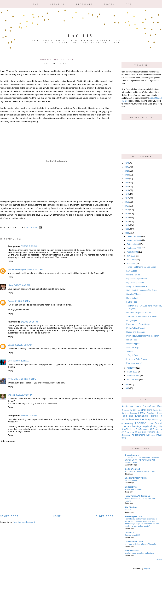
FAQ (129, 4)
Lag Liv (81, 35)
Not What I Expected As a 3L (138, 312)
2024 (127, 171)
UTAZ (124, 438)
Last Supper (131, 271)
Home (35, 4)
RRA (144, 432)
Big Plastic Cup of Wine (136, 279)
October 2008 (133, 244)
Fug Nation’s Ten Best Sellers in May (140, 471)
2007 (127, 384)
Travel (109, 4)
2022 (127, 179)
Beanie (11, 345)
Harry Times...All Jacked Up (137, 496)
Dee (10, 361)
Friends (154, 416)
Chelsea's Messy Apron (136, 478)
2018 (127, 194)
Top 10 (152, 435)
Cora (149, 410)
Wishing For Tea (133, 275)
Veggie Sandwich (132, 480)
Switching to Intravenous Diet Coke (141, 290)
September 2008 (134, 248)
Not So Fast (131, 340)
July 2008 (131, 256)
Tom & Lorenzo (132, 455)
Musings (154, 426)
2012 (127, 217)
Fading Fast (131, 302)
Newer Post (9, 516)
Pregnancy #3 (131, 432)
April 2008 (131, 368)
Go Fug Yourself (132, 469)
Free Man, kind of (133, 363)
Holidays (146, 419)
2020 (127, 186)
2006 (127, 388)
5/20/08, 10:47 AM (21, 361)
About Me (57, 4)
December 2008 (134, 236)
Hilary (10, 285)
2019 (127, 190)
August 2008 (132, 252)
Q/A (139, 432)
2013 (127, 214)
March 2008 (132, 372)
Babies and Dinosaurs (135, 332)
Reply (10, 261)
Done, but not (132, 298)
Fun (131, 419)
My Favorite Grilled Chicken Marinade (140, 544)
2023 (127, 175)
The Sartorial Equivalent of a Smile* (141, 316)
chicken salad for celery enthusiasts (139, 553)
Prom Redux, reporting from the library (142, 336)
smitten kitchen (132, 550)
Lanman (140, 423)
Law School (155, 423)
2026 (127, 163)
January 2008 (133, 379)
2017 (127, 198)
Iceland (154, 420)
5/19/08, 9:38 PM (22, 301)
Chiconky (129, 532)
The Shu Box (131, 507)
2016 (127, 202)
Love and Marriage (132, 426)
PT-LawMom (14, 379)
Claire (142, 409)
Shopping (126, 435)
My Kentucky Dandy (135, 282)
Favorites (150, 413)
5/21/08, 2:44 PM (29, 415)
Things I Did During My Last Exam (141, 267)
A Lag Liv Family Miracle (136, 286)
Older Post (104, 516)
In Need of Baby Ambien (136, 359)
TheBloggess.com (133, 516)
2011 (127, 221)
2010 (127, 225)
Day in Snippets (133, 344)
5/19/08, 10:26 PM (29, 322)
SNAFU (129, 351)
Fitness (159, 413)
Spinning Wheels (133, 294)
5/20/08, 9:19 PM (24, 395)
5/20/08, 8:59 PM (28, 379)
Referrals (84, 4)
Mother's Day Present (135, 328)
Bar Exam (135, 406)
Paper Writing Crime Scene (138, 324)
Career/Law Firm (152, 406)
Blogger (147, 568)
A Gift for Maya (132, 347)
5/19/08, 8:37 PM (35, 269)
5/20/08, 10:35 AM (23, 345)
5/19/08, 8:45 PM (22, 285)
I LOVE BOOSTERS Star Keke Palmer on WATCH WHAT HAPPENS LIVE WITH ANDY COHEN (142, 460)
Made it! (128, 510)
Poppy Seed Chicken (133, 489)
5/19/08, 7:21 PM (29, 246)
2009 (127, 229)
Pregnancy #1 (146, 429)
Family (141, 413)
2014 (127, 210)
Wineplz (11, 395)
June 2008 (131, 260)
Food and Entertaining (135, 416)
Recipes (151, 432)
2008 (127, 233)
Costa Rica (157, 410)
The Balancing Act (140, 435)
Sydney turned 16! (132, 535)
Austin (125, 406)
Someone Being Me (17, 269)
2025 (127, 167)
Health (138, 419)
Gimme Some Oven (134, 541)
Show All (159, 559)
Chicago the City (129, 410)
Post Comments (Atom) (24, 522)
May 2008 (131, 263)
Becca (11, 301)
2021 (127, 182)
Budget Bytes (131, 487)
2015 (127, 206)
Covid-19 (125, 413)
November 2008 (134, 240)
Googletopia (131, 320)
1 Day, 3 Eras (132, 355)
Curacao (133, 413)
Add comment (8, 441)
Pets (138, 429)
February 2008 (133, 376)
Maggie (146, 426)
